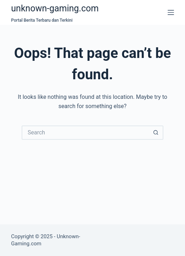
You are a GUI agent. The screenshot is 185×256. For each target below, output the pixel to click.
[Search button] (156, 133)
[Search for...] (85, 133)
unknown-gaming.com (55, 8)
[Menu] (171, 12)
